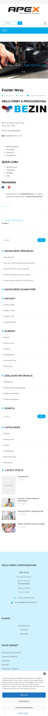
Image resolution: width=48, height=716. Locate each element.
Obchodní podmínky (11, 652)
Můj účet (6, 660)
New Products (12, 147)
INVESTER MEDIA (34, 196)
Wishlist (9, 173)
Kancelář (24, 634)
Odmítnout (24, 701)
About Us (10, 152)
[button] (44, 674)
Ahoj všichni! (8, 257)
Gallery (6, 349)
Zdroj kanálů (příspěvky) (14, 388)
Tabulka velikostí (9, 656)
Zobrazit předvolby (24, 707)
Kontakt (5, 665)
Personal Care (9, 360)
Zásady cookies (23, 713)
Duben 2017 (8, 316)
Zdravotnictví (24, 626)
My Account (11, 167)
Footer (17, 65)
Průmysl (24, 630)
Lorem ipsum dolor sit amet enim (18, 280)
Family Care (8, 343)
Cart (8, 176)
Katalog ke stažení (10, 669)
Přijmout (24, 695)
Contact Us (11, 155)
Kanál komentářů (11, 393)
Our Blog (10, 149)
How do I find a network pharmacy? (19, 263)
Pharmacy (8, 366)
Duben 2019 (8, 305)
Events (6, 337)
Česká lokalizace (10, 399)
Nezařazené (8, 355)
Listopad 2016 (9, 322)
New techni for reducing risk (16, 269)
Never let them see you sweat (16, 274)
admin (21, 96)
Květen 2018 (8, 310)
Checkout (10, 170)
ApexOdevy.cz (27, 194)
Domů (9, 65)
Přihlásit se (8, 382)
